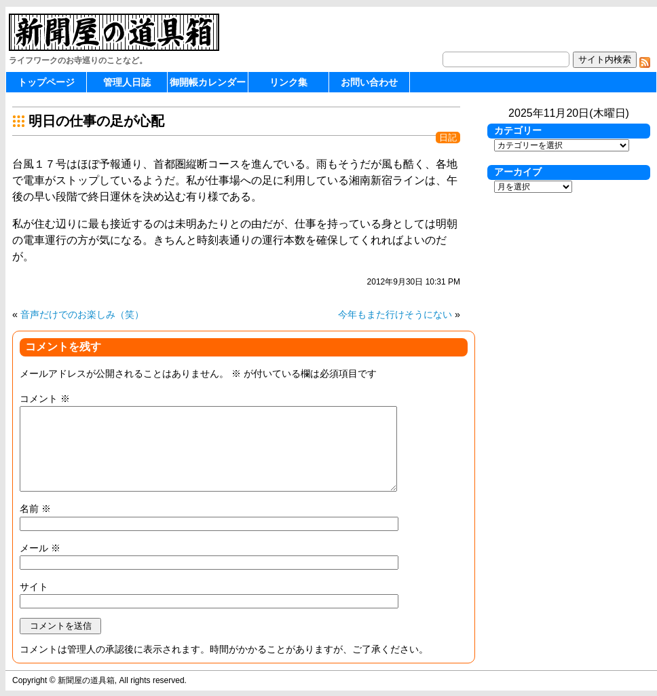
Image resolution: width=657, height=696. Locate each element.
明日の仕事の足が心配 (96, 120)
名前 (35, 508)
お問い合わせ (369, 82)
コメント (45, 398)
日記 (448, 137)
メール (40, 548)
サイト (34, 586)
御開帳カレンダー (208, 82)
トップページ (46, 82)
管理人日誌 (127, 82)
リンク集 (288, 82)
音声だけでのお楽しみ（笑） (82, 314)
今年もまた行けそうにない (395, 314)
